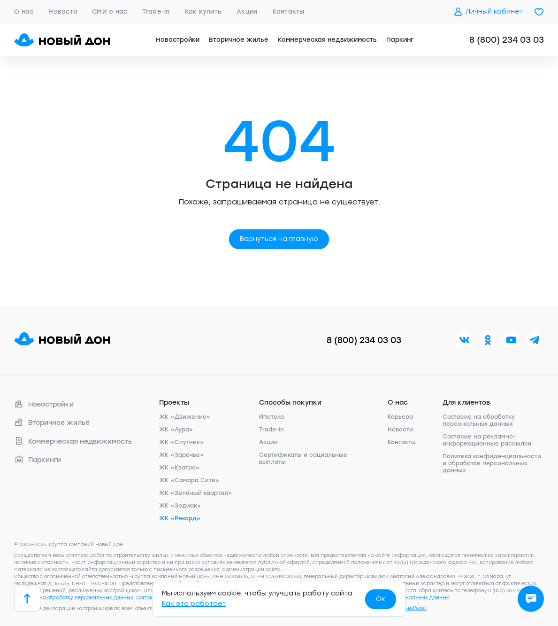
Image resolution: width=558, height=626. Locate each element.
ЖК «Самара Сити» (189, 480)
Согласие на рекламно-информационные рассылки (487, 440)
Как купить (203, 11)
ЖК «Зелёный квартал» (195, 493)
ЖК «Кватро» (179, 467)
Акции (247, 11)
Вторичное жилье (238, 39)
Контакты (289, 11)
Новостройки (177, 39)
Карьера (400, 417)
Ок (380, 599)
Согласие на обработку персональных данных (479, 420)
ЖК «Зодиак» (180, 505)
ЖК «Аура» (176, 429)
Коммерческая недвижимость (327, 39)
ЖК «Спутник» (181, 442)
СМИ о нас (109, 11)
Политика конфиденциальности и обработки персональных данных (492, 463)
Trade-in (155, 11)
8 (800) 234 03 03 (506, 40)
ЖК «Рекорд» (180, 518)
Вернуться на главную (279, 239)
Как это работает (194, 604)
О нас (23, 11)
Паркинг (399, 39)
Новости (62, 11)
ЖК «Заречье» (181, 455)
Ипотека (271, 417)
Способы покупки (290, 403)
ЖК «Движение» (185, 417)
